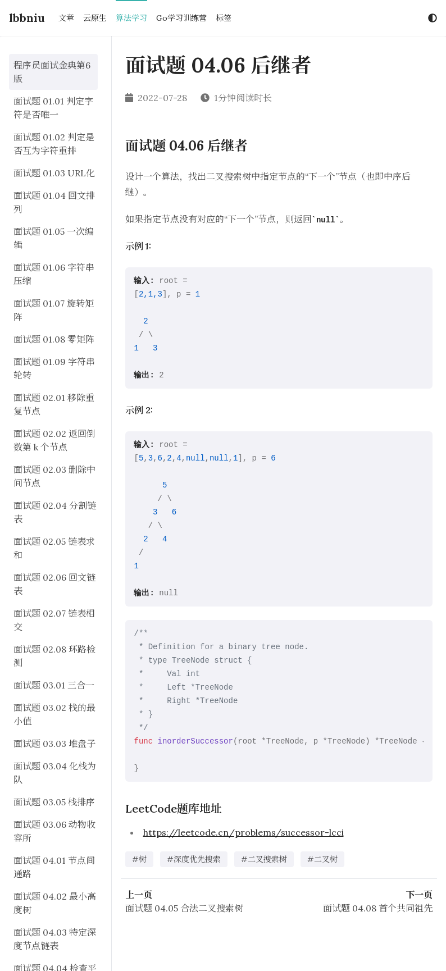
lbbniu (27, 18)
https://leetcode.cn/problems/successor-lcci (243, 832)
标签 (223, 18)
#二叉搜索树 (264, 859)
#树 (139, 859)
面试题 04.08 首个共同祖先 (378, 908)
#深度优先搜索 (194, 859)
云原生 (95, 18)
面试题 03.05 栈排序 (54, 802)
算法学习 (131, 18)
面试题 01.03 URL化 (54, 173)
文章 (66, 18)
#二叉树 (322, 859)
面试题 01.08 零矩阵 (53, 339)
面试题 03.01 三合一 (53, 685)
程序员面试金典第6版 (51, 72)
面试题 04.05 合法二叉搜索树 (184, 908)
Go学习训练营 (181, 18)
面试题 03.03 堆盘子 (54, 743)
